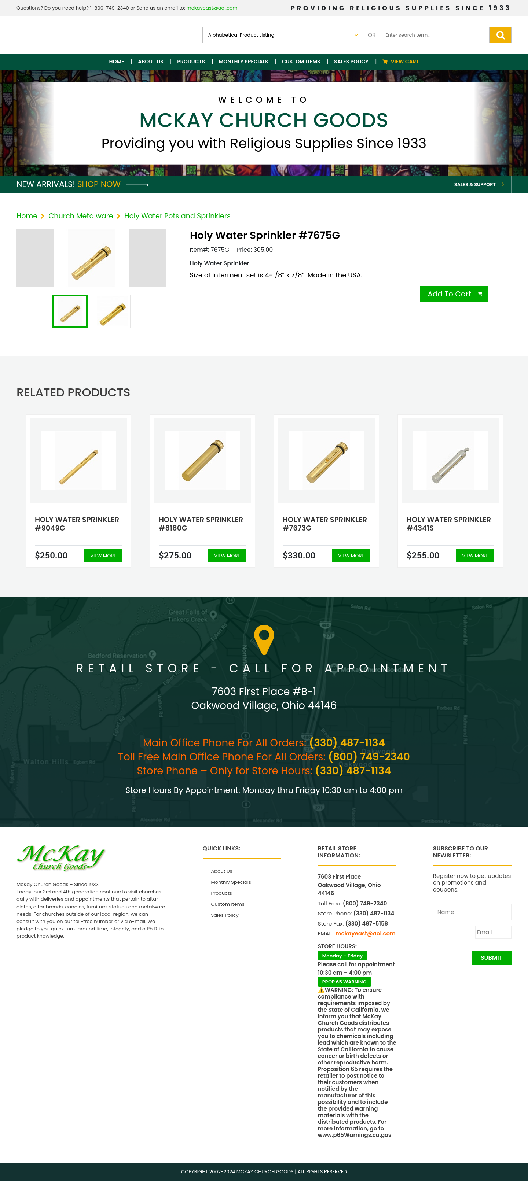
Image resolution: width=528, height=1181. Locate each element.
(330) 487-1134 (347, 743)
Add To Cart (449, 294)
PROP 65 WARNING (344, 981)
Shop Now (113, 184)
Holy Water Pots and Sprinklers (177, 216)
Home (116, 61)
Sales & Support (475, 184)
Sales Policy (351, 61)
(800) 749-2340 (369, 757)
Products (191, 61)
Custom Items (301, 61)
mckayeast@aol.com (212, 7)
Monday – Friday (342, 955)
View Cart (405, 61)
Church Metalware (80, 216)
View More (103, 555)
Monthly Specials (243, 61)
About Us (150, 61)
